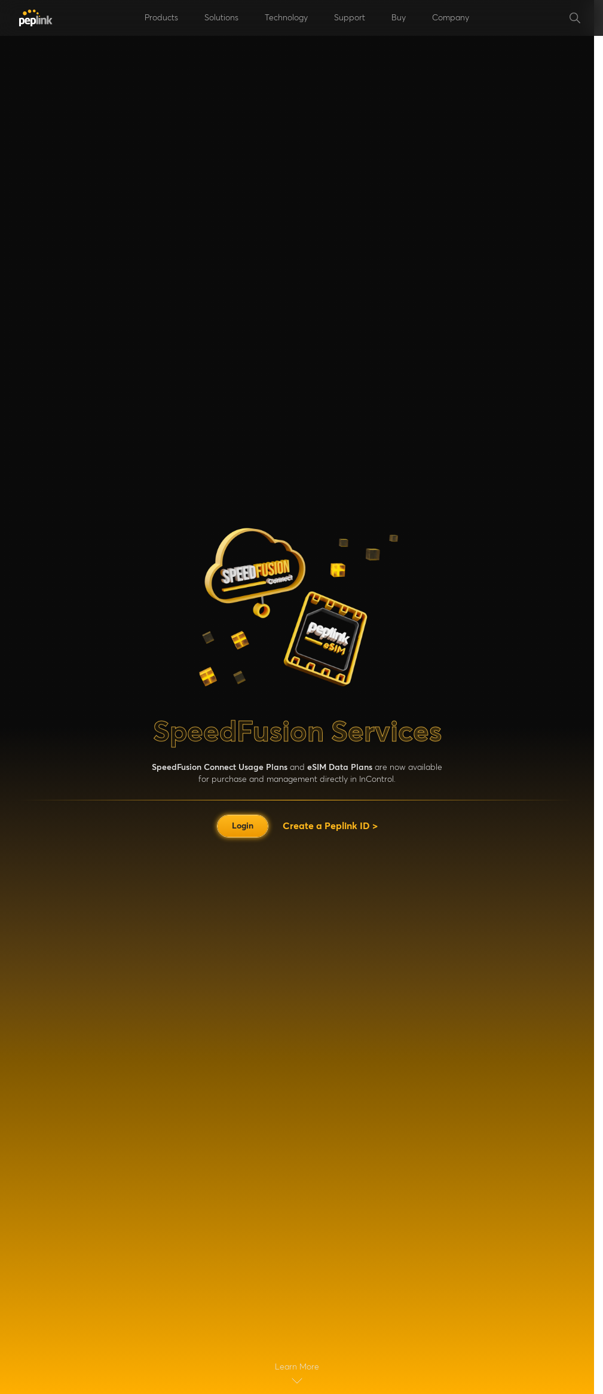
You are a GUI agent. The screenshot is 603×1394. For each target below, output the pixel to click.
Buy (398, 18)
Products (161, 18)
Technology (286, 18)
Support (349, 18)
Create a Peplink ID (330, 826)
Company (450, 18)
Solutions (221, 18)
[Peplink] (36, 18)
